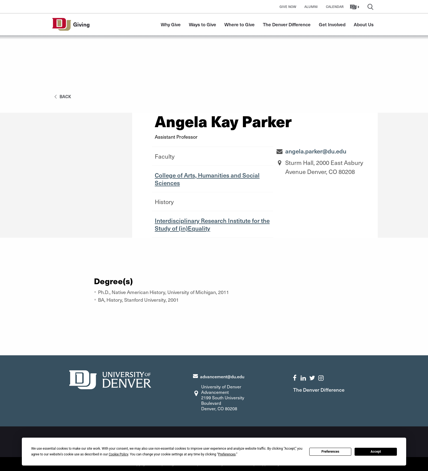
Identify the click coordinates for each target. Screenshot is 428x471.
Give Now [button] (288, 6)
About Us (364, 24)
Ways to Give (202, 24)
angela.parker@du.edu (315, 151)
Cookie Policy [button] (118, 454)
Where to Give (239, 24)
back (61, 96)
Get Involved (332, 24)
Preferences (330, 451)
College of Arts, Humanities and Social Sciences (207, 179)
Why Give (171, 24)
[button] (355, 6)
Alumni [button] (311, 6)
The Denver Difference (287, 24)
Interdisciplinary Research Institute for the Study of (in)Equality (212, 224)
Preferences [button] (227, 454)
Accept (376, 451)
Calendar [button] (335, 6)
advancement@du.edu (222, 376)
